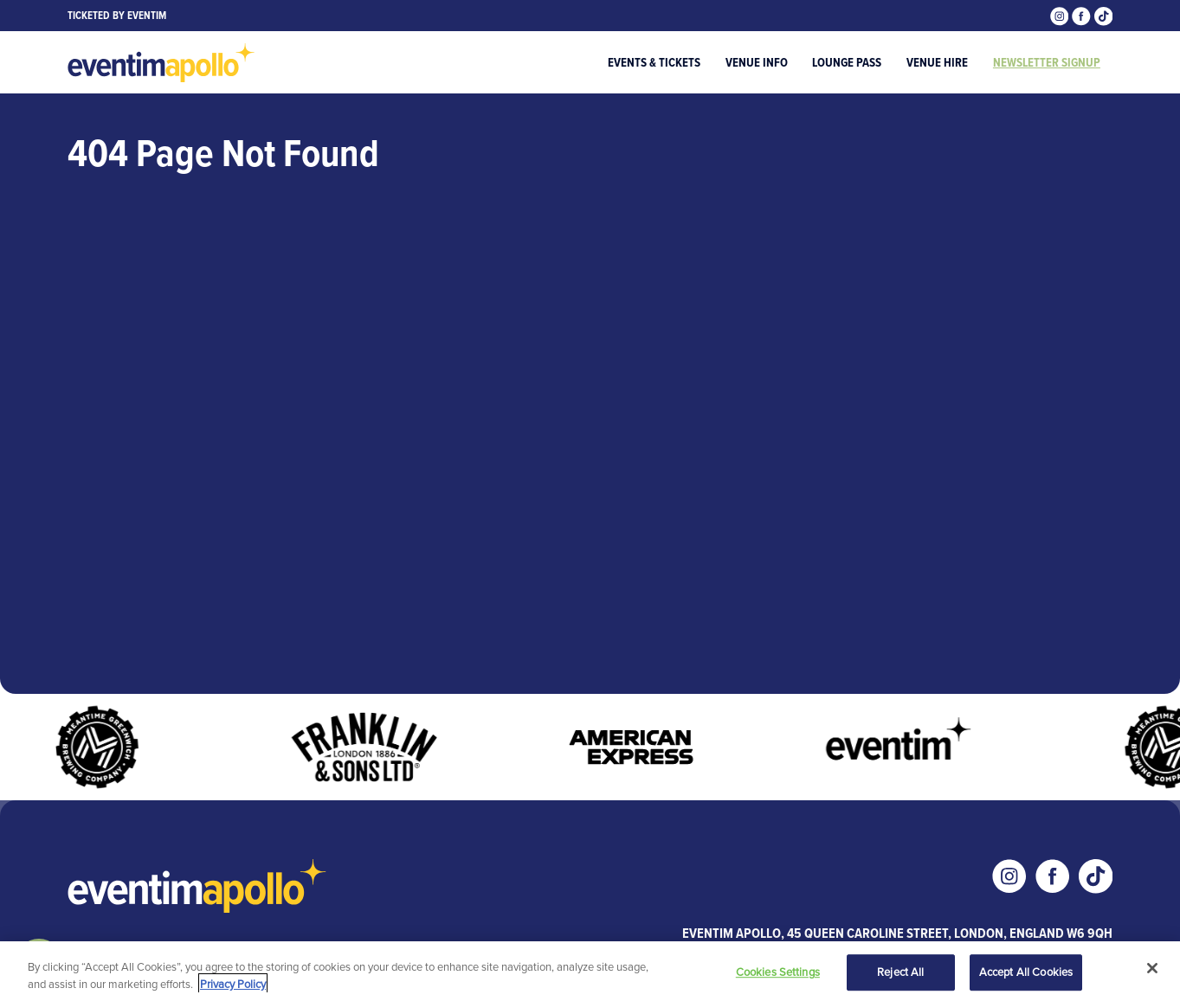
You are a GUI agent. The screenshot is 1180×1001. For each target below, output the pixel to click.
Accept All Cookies (1026, 974)
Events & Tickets (654, 62)
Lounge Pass (846, 62)
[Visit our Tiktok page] (1103, 14)
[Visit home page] (162, 62)
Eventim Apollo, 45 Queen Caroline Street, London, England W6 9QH (897, 933)
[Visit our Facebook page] (1083, 14)
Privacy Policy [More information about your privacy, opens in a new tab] (233, 985)
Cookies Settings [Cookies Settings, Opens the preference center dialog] (778, 974)
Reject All (900, 974)
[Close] (1152, 970)
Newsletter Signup (1046, 62)
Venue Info (756, 62)
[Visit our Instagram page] (1061, 14)
